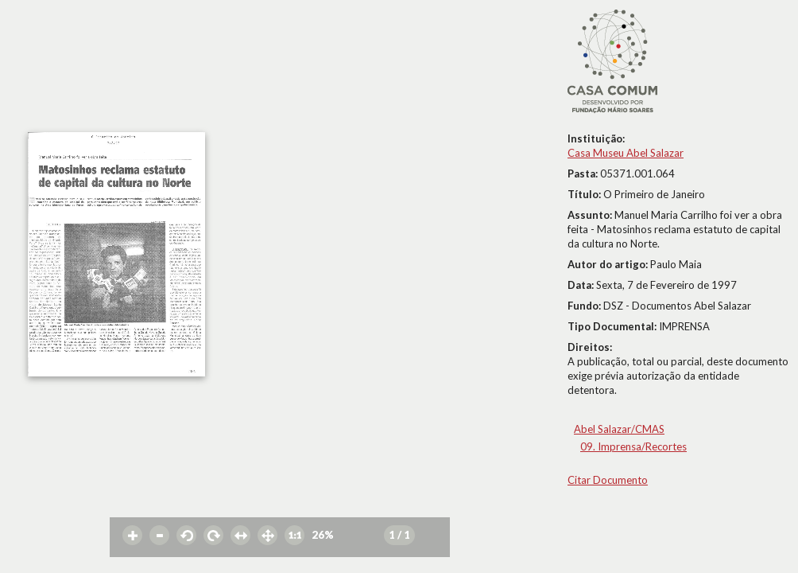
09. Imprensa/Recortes (633, 446)
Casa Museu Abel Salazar (626, 152)
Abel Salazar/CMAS (619, 429)
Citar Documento (608, 480)
